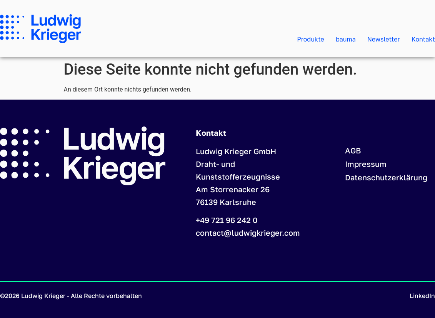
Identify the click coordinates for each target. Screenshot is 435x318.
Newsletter (383, 39)
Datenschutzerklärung (386, 177)
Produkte (310, 39)
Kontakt (423, 39)
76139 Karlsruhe (226, 201)
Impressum (366, 163)
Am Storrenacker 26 (233, 189)
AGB (353, 150)
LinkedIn (422, 296)
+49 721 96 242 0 (227, 220)
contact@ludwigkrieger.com (248, 232)
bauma (346, 39)
